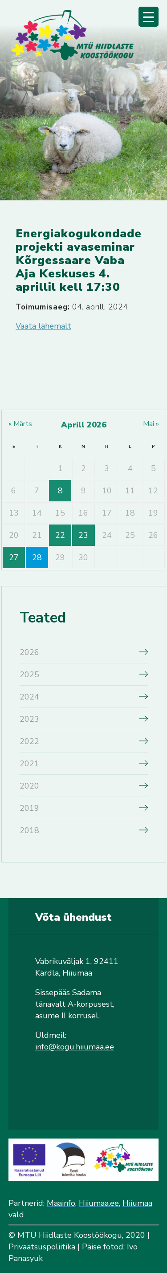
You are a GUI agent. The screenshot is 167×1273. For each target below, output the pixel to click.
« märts (20, 424)
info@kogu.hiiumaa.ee (74, 1046)
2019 (29, 808)
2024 (29, 696)
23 (83, 535)
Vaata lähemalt (43, 326)
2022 (29, 741)
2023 (29, 719)
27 (14, 557)
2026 (29, 652)
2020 (29, 786)
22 (60, 535)
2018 (29, 830)
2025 (29, 674)
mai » (151, 424)
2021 (29, 763)
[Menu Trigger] (148, 17)
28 (37, 557)
